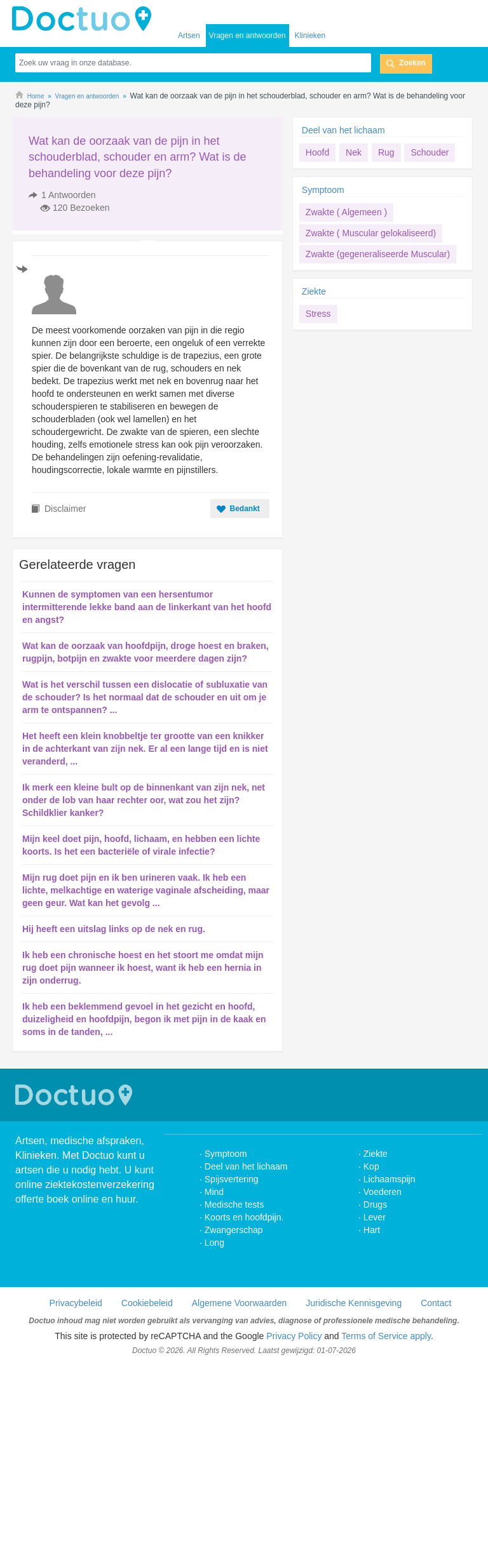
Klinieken (309, 35)
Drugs (375, 1204)
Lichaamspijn (389, 1179)
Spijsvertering (232, 1179)
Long (214, 1243)
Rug (386, 152)
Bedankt (244, 508)
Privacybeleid (76, 1303)
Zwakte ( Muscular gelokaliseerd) (371, 233)
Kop (371, 1166)
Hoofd (317, 152)
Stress (318, 314)
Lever (374, 1217)
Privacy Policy (294, 1336)
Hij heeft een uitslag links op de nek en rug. (113, 929)
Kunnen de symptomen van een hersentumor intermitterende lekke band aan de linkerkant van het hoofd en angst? (146, 607)
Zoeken (412, 62)
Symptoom (323, 190)
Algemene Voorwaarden (239, 1303)
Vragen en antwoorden (247, 35)
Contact (436, 1303)
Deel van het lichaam (343, 130)
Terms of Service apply (386, 1336)
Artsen (189, 35)
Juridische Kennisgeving (354, 1303)
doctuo (85, 19)
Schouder (429, 152)
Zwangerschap (234, 1230)
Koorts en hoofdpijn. (244, 1217)
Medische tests (234, 1204)
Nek (354, 152)
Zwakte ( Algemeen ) (346, 212)
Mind (214, 1192)
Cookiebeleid (147, 1303)
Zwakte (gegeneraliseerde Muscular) (378, 254)
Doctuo (75, 1095)
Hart (373, 1230)
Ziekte (314, 291)
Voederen (382, 1192)
